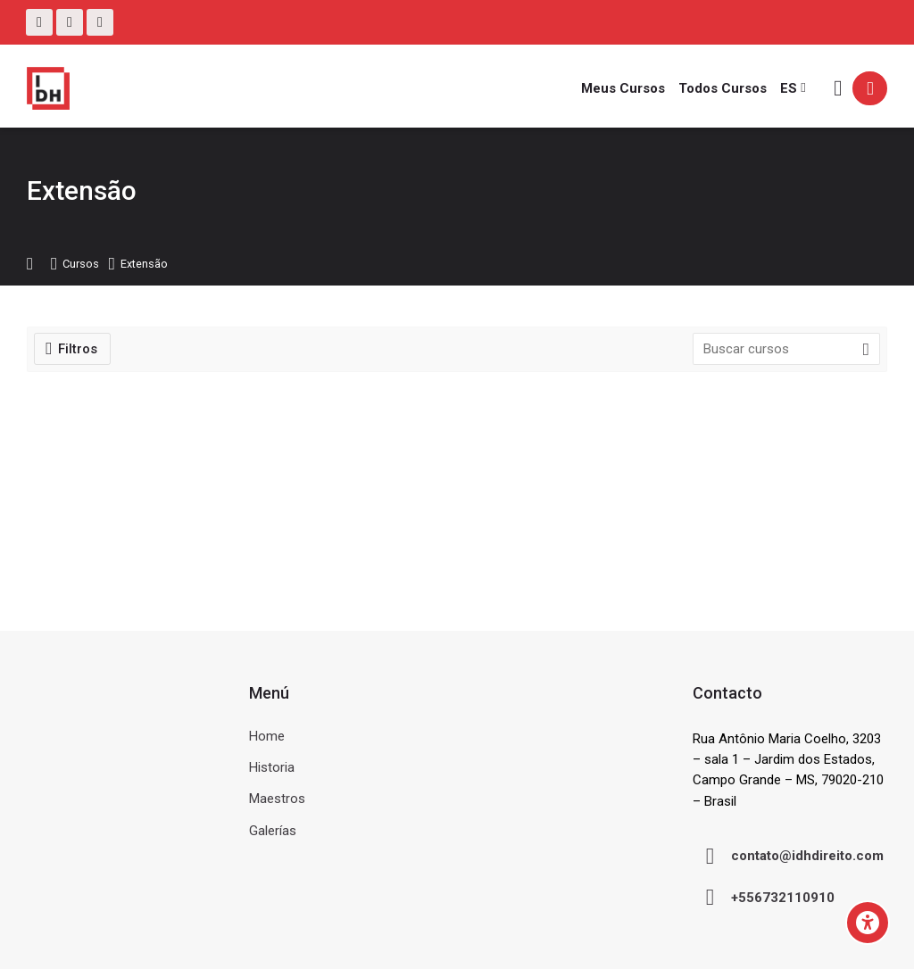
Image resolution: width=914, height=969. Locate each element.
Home (267, 736)
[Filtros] (72, 349)
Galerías (272, 831)
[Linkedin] (100, 22)
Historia (272, 767)
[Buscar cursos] (865, 350)
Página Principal (38, 264)
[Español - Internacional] (793, 88)
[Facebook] (39, 22)
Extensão (144, 264)
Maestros (277, 799)
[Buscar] (838, 89)
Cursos (80, 264)
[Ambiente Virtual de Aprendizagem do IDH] (48, 88)
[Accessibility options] (867, 922)
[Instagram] (69, 22)
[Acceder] (869, 88)
